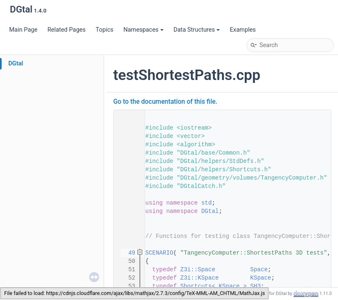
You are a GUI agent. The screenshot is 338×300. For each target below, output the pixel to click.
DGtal (15, 63)
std (206, 203)
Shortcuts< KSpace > (213, 286)
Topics (105, 29)
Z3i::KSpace (199, 278)
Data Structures (197, 29)
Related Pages (66, 29)
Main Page (23, 29)
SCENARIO (159, 253)
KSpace (260, 278)
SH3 (255, 286)
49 (126, 253)
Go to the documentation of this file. (165, 101)
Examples (243, 29)
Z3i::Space (197, 269)
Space (259, 269)
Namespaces (143, 29)
